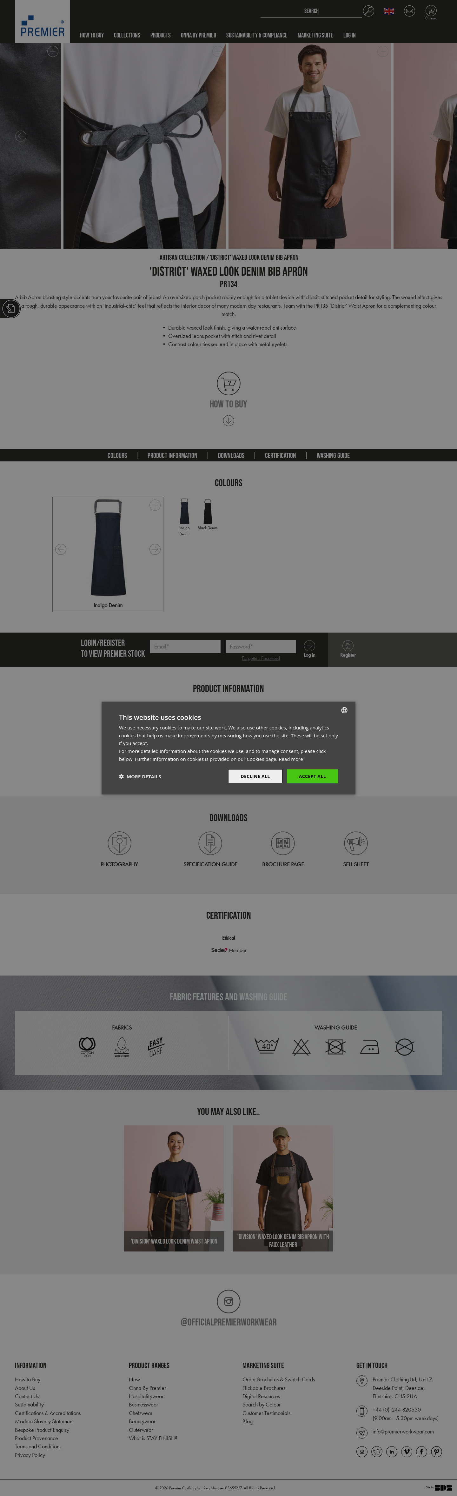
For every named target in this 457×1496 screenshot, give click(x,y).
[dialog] (228, 748)
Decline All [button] (255, 776)
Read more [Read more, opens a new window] (291, 758)
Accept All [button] (312, 776)
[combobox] (344, 710)
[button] (140, 776)
